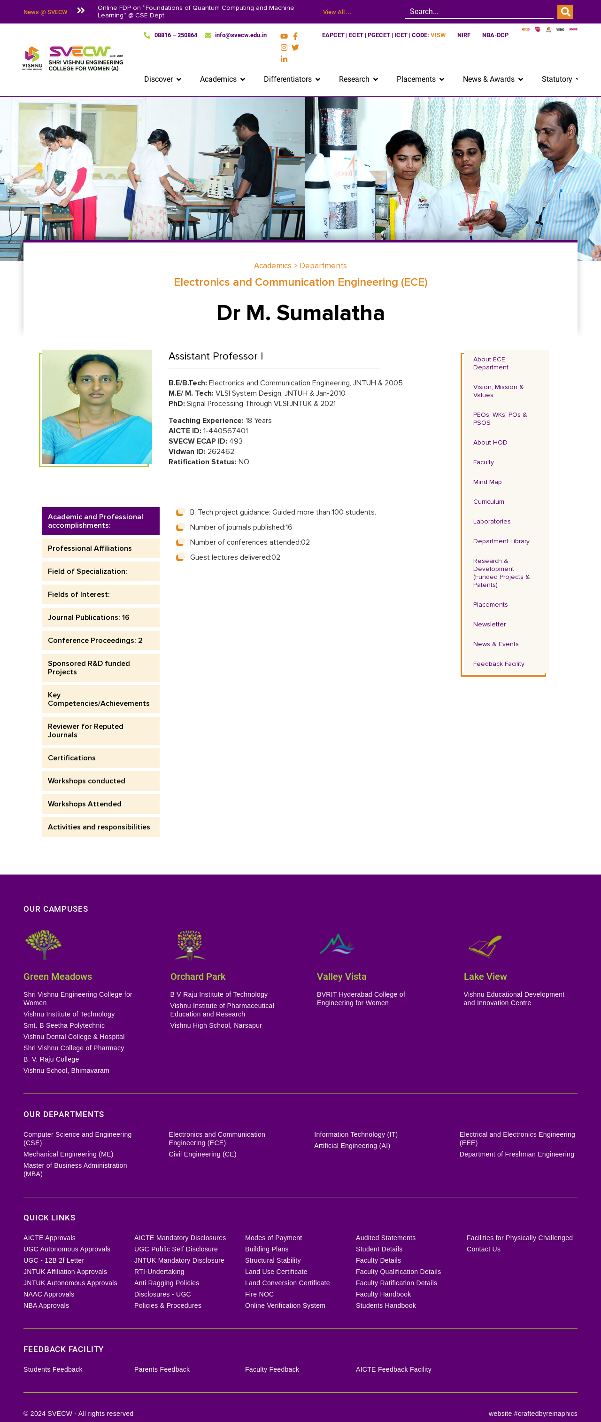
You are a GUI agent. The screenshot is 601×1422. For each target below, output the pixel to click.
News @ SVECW (45, 12)
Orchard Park (197, 962)
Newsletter (489, 610)
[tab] (101, 506)
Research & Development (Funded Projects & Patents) (501, 558)
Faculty (483, 448)
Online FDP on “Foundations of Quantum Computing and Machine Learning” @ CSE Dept (196, 11)
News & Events (496, 629)
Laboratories (492, 507)
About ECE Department (491, 349)
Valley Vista (342, 962)
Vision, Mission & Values (498, 376)
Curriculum (488, 487)
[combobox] (479, 12)
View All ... (337, 12)
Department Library (501, 527)
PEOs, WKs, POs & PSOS (500, 404)
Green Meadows (57, 962)
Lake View (485, 962)
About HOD (490, 428)
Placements (490, 590)
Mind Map (487, 467)
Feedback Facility (498, 649)
